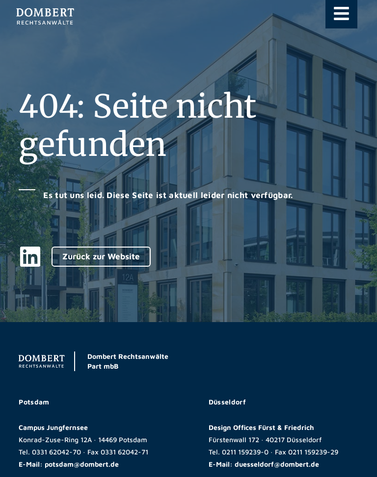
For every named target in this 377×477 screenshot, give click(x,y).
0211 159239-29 (313, 452)
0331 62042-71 (124, 452)
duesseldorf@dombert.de (277, 464)
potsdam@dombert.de (82, 464)
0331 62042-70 (56, 452)
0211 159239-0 (245, 452)
